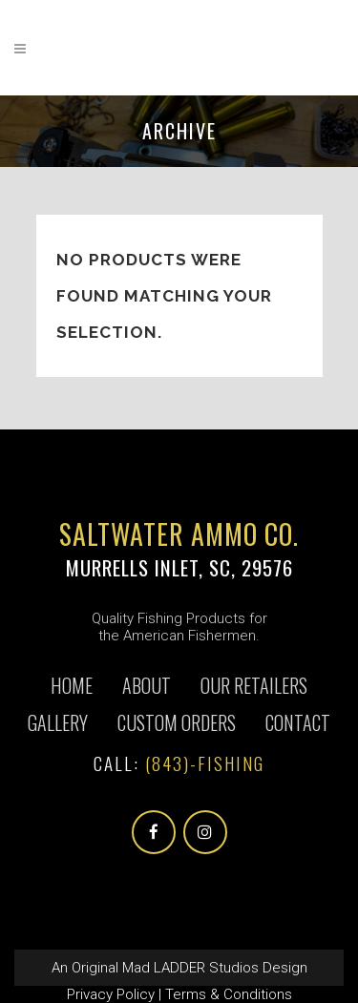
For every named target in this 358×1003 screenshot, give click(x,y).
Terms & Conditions (228, 994)
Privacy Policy (111, 994)
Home (72, 685)
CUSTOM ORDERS (176, 722)
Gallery (58, 722)
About (146, 685)
